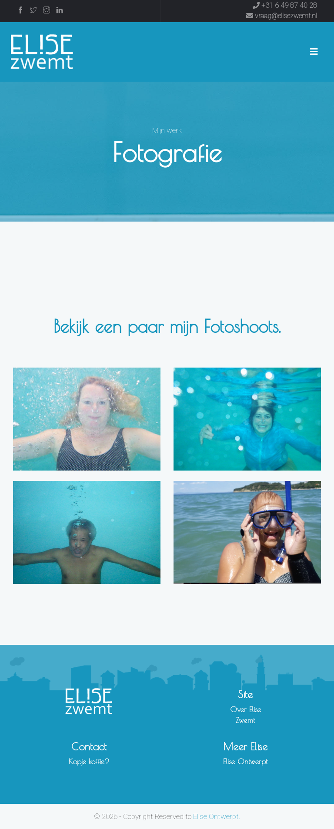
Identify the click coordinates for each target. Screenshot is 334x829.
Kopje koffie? (89, 761)
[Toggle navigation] (314, 51)
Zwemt (245, 720)
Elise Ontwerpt (245, 761)
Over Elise (245, 709)
